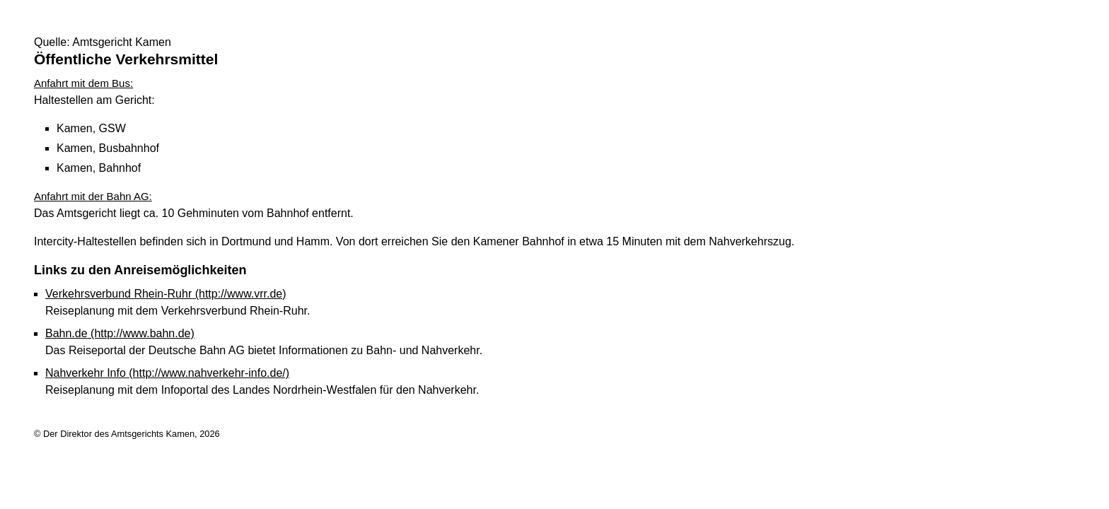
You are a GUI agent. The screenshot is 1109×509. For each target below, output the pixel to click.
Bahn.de (119, 333)
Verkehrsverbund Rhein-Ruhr (165, 294)
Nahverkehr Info (167, 373)
